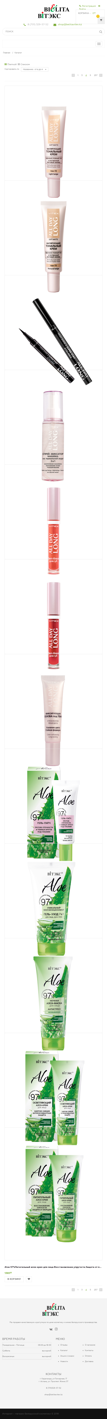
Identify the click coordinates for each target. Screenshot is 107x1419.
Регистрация (87, 6)
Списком (24, 64)
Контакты (89, 1350)
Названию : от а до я (34, 69)
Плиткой (11, 64)
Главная (6, 53)
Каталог (18, 53)
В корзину (14, 1279)
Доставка (89, 1361)
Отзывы (64, 1345)
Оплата (88, 1356)
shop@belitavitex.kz (70, 24)
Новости (64, 1361)
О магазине (90, 1345)
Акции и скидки (67, 1356)
